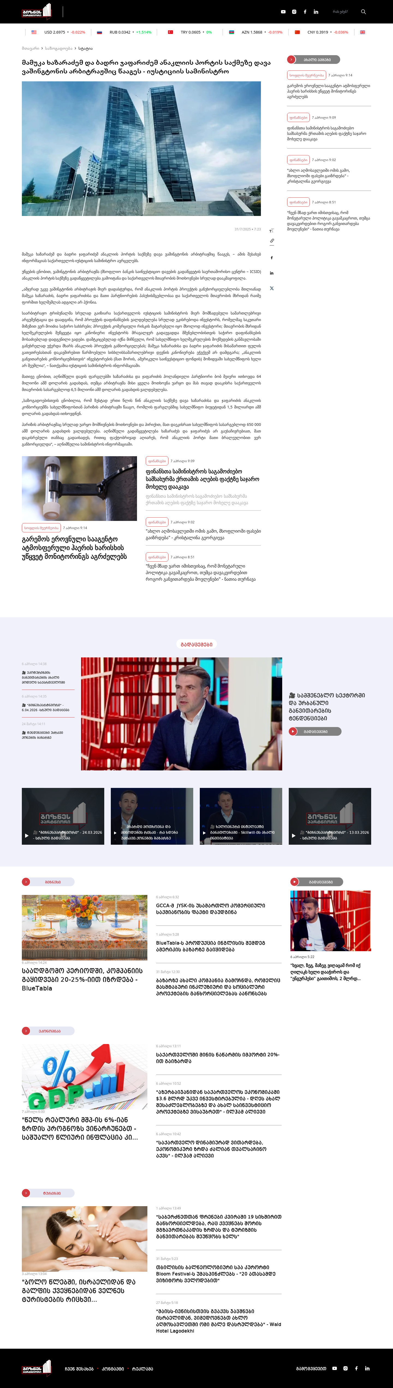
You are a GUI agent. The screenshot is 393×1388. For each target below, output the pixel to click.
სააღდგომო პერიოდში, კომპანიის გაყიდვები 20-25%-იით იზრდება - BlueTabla (82, 980)
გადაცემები (91, 11)
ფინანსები (128, 11)
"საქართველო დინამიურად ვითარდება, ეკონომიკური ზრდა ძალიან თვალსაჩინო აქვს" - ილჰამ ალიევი (211, 1149)
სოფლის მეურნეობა (41, 527)
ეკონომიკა (164, 11)
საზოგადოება (59, 48)
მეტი (195, 11)
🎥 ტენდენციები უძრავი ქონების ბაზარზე (42, 735)
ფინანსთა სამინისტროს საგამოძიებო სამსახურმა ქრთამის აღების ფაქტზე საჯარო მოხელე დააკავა (202, 479)
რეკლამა (142, 1369)
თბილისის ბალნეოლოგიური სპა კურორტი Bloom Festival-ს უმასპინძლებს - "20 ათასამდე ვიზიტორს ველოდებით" (216, 1274)
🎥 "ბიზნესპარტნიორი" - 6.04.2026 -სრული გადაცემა (45, 708)
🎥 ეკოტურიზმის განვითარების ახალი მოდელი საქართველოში (43, 677)
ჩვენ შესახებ (79, 1369)
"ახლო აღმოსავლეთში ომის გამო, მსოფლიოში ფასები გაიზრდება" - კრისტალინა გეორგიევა (203, 534)
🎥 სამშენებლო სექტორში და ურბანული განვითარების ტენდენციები (327, 707)
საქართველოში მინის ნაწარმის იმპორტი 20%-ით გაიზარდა (217, 1058)
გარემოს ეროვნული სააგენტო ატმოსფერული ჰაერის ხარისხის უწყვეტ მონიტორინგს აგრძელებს (74, 548)
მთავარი (30, 48)
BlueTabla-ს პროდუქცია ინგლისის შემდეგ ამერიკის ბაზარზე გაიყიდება (210, 946)
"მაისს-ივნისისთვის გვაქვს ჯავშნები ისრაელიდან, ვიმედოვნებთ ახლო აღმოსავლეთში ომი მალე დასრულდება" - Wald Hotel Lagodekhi (218, 1321)
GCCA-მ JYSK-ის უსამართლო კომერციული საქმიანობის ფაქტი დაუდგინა (210, 909)
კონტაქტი (113, 1369)
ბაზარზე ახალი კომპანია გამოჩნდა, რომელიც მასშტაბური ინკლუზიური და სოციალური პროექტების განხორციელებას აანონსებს (218, 987)
